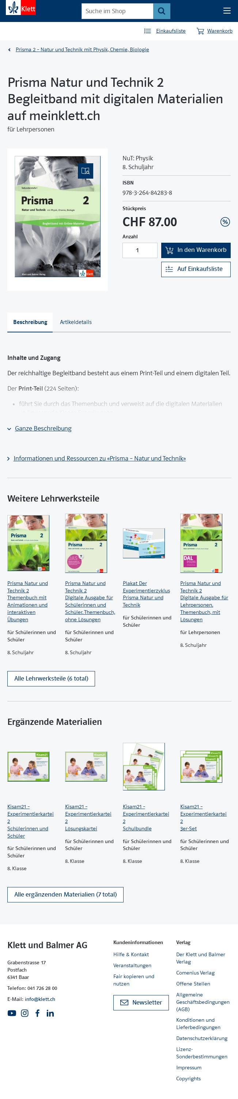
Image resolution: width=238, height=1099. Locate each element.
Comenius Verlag (195, 972)
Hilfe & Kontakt (131, 954)
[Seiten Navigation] (227, 11)
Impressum (188, 1067)
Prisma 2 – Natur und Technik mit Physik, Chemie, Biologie (82, 49)
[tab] (30, 322)
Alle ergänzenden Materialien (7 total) (65, 894)
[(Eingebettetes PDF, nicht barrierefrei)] (58, 216)
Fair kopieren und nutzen (133, 980)
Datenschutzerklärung (201, 1038)
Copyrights (188, 1078)
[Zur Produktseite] (32, 543)
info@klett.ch (40, 999)
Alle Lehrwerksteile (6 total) (51, 678)
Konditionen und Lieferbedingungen (198, 1024)
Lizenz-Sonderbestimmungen (201, 1053)
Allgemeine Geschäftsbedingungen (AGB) (203, 1002)
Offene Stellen (193, 983)
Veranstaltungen (132, 965)
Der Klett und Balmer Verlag (200, 958)
